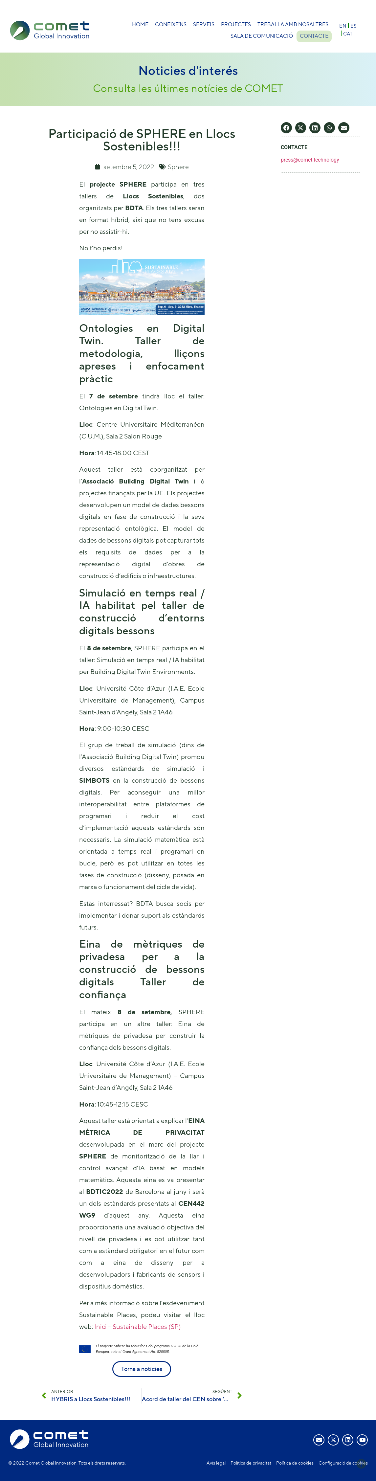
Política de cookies (295, 1463)
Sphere (178, 166)
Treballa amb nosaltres (292, 24)
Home (140, 24)
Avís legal (216, 1463)
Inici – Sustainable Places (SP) (137, 1326)
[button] (286, 127)
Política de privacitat (251, 1463)
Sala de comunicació (260, 36)
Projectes (236, 24)
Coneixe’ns (171, 24)
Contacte (314, 36)
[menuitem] (342, 25)
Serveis (203, 24)
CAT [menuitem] (347, 33)
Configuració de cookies (343, 1463)
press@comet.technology (310, 160)
